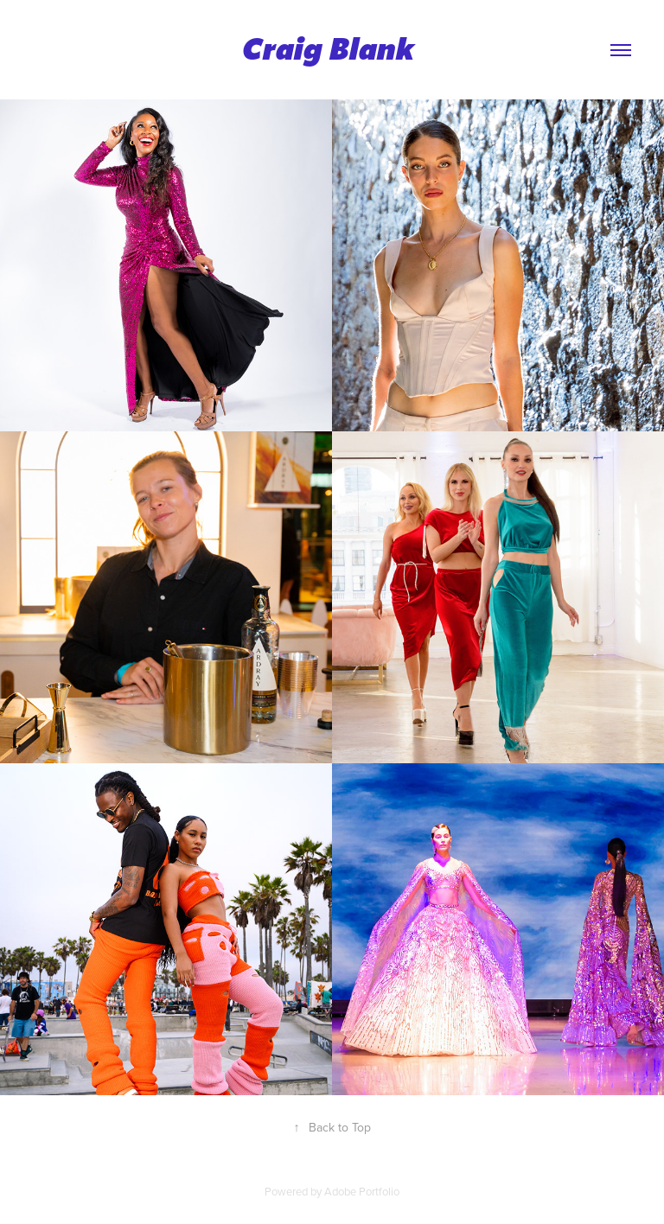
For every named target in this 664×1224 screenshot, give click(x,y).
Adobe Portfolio (361, 1191)
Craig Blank (332, 49)
